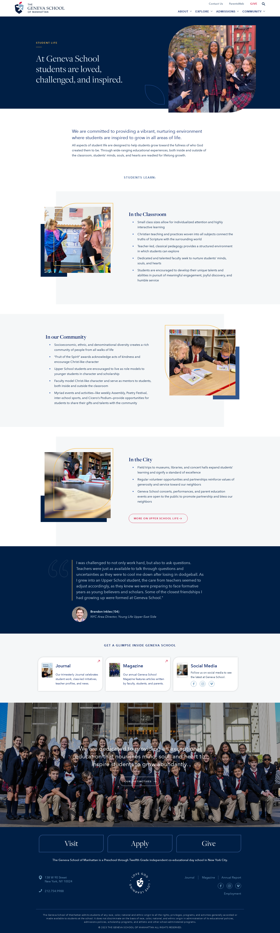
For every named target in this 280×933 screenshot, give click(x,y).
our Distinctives (138, 781)
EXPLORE (202, 11)
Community (252, 11)
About (183, 11)
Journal (189, 877)
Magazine (210, 877)
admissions (225, 11)
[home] (39, 8)
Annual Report (229, 877)
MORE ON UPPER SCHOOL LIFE (156, 518)
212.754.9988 (54, 891)
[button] (184, 11)
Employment (232, 893)
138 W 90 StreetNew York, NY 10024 (58, 879)
